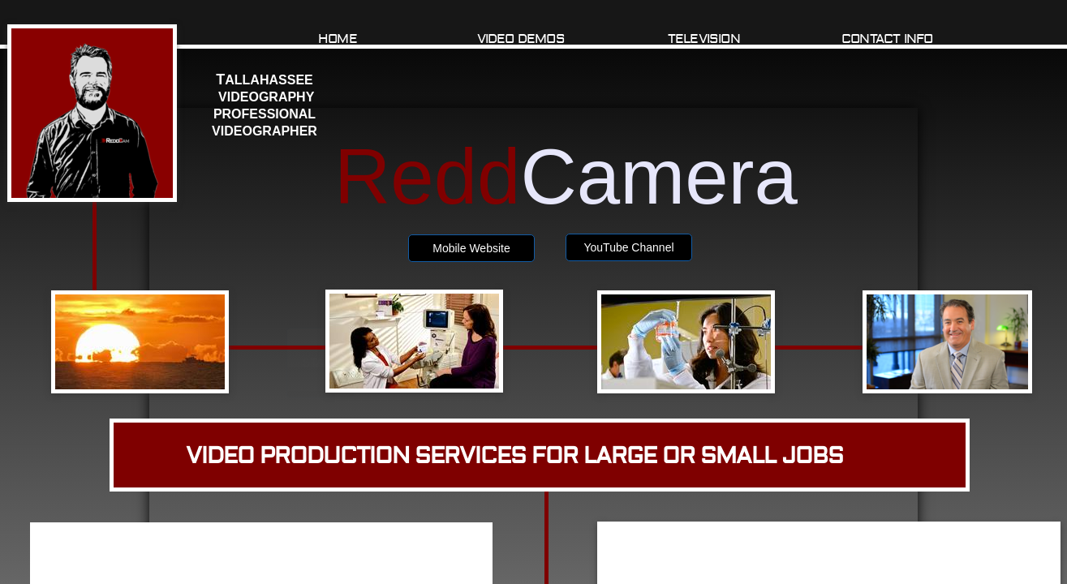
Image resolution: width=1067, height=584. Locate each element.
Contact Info (886, 39)
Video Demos (521, 39)
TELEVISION (704, 39)
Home (337, 39)
